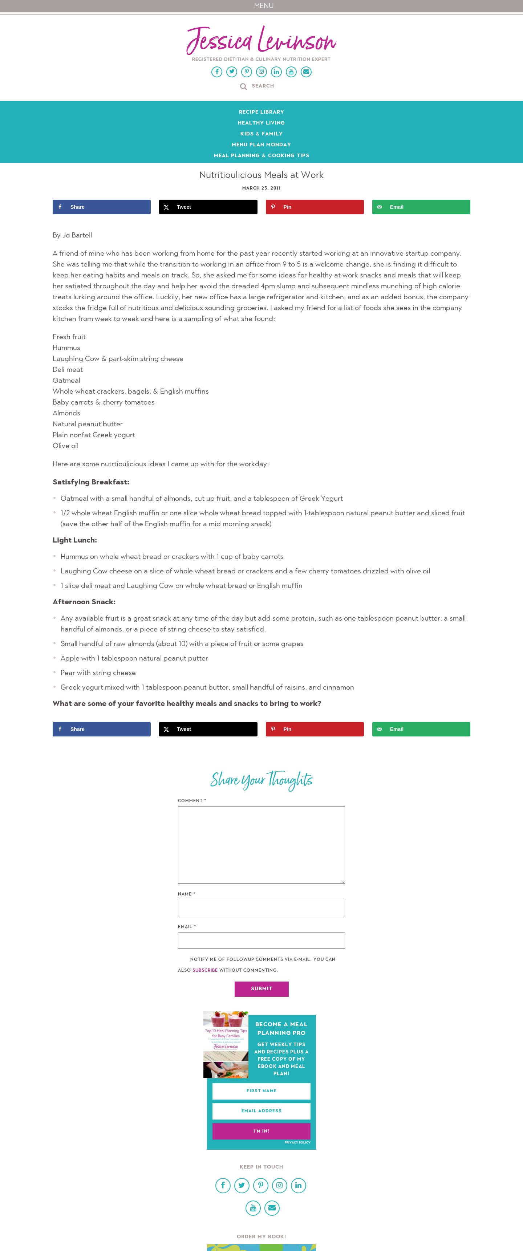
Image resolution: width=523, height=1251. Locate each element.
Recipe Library (261, 112)
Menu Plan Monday (261, 145)
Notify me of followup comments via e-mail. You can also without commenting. (257, 965)
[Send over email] (421, 207)
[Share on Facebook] (102, 207)
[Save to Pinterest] (315, 207)
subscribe (205, 970)
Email (187, 927)
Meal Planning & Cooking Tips (261, 156)
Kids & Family (261, 134)
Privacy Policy (298, 1142)
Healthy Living (261, 123)
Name (187, 894)
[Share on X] (208, 207)
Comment (192, 801)
